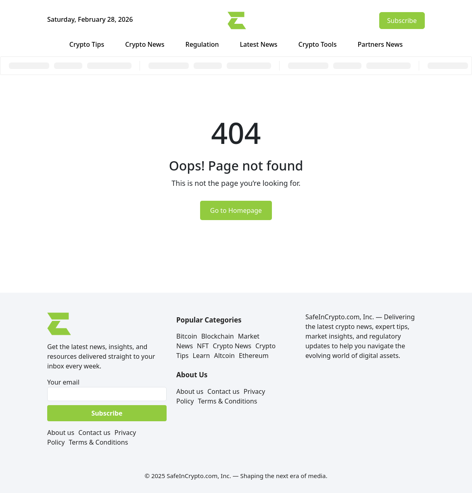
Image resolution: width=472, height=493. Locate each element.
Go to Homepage (236, 210)
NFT (203, 345)
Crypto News (144, 44)
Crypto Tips (86, 44)
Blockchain (217, 336)
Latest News (259, 44)
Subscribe (402, 20)
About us (60, 432)
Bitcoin (186, 336)
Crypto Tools (318, 44)
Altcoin (224, 355)
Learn (201, 355)
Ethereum (254, 355)
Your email (107, 389)
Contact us (94, 432)
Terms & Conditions (98, 442)
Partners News (380, 44)
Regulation (202, 44)
